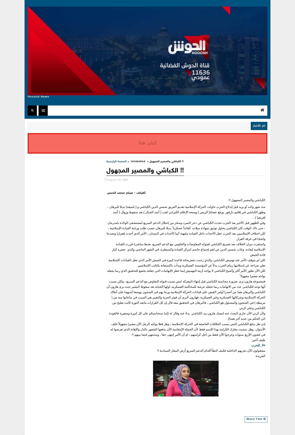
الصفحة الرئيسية (116, 162)
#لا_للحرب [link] (258, 345)
